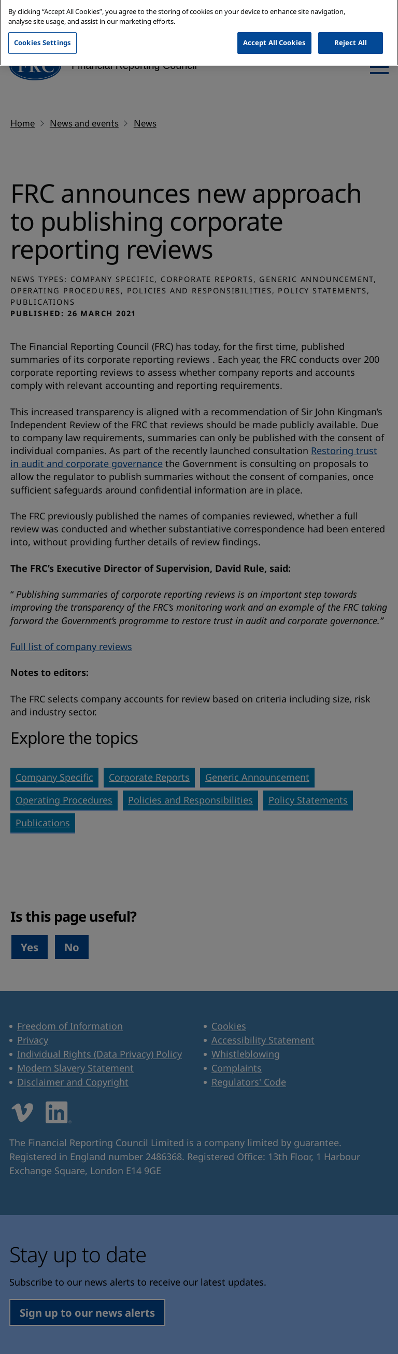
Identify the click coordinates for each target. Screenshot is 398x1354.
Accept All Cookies (274, 34)
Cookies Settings (42, 34)
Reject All (350, 34)
